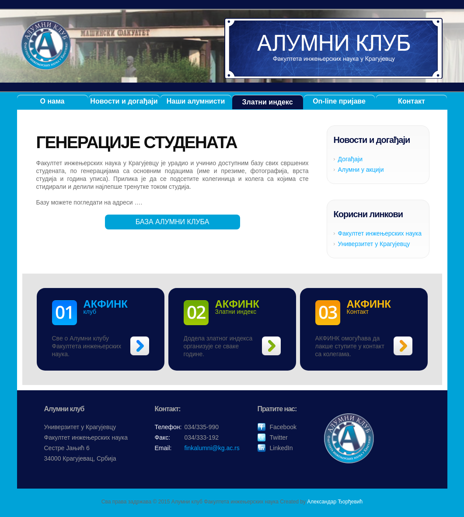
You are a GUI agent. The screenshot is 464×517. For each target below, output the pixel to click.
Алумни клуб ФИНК (333, 48)
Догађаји (350, 159)
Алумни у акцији (361, 169)
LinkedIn (281, 447)
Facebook (283, 426)
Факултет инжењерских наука (380, 233)
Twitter (279, 437)
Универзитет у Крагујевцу (374, 243)
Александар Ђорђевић (335, 502)
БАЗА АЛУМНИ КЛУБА (172, 222)
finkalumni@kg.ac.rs (212, 447)
